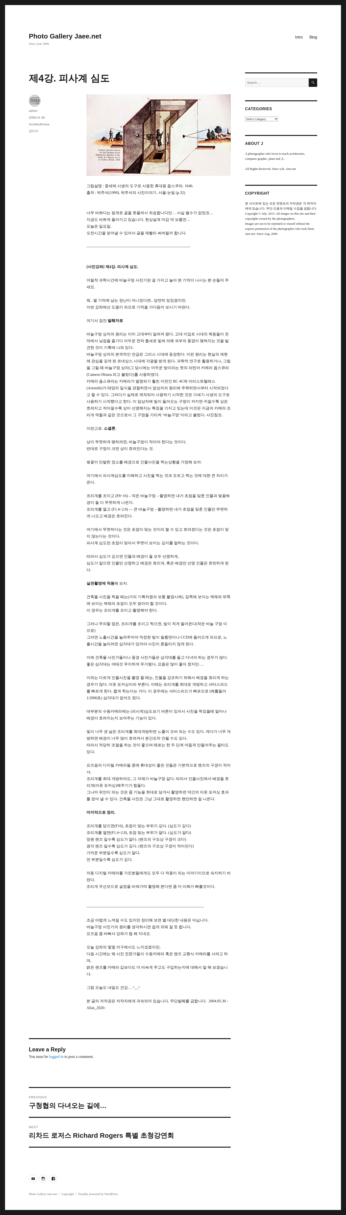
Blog (313, 37)
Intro (299, 37)
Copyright (67, 1194)
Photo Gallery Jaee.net (65, 36)
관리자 (33, 131)
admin (33, 111)
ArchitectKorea (39, 124)
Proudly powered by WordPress (98, 1194)
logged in (56, 1057)
